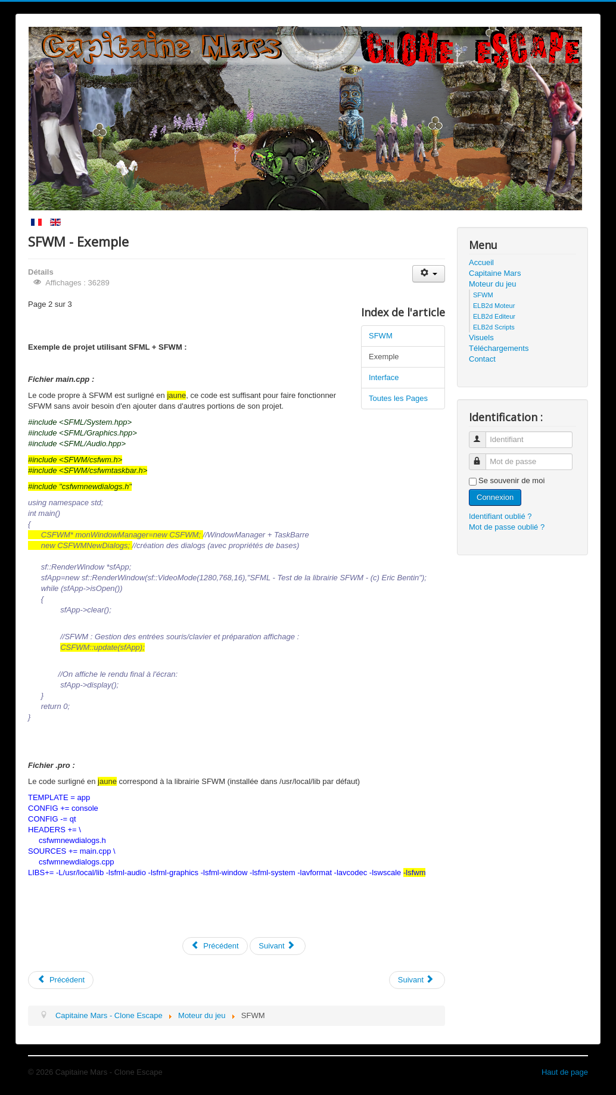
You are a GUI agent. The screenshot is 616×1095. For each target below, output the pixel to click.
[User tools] (428, 273)
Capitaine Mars (495, 273)
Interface (384, 377)
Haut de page (565, 1072)
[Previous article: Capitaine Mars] (61, 980)
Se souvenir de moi (511, 480)
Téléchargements (498, 348)
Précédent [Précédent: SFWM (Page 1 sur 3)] (215, 945)
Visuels (481, 337)
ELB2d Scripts (494, 327)
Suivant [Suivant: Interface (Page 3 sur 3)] (277, 945)
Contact (482, 358)
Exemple (384, 356)
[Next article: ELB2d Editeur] (417, 980)
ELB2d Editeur (494, 316)
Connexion (495, 497)
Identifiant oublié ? (500, 516)
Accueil (481, 262)
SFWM (381, 335)
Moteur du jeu (493, 283)
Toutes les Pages (398, 398)
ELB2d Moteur (494, 305)
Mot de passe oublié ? (507, 526)
